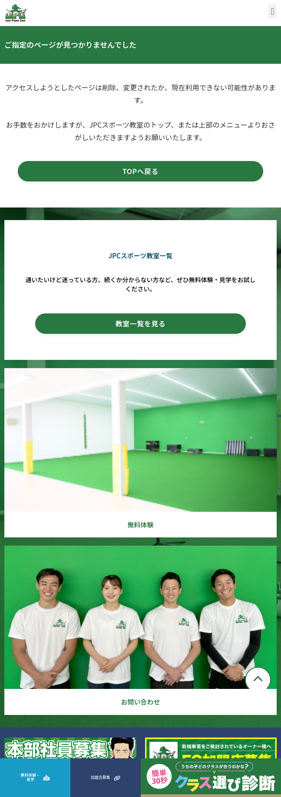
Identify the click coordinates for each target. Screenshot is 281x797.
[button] (272, 11)
